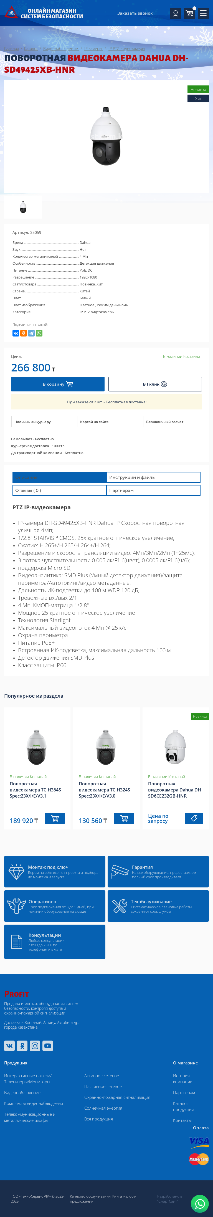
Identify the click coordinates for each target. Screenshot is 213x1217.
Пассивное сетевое (103, 1086)
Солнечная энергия (103, 1108)
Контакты (182, 1120)
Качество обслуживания (90, 1196)
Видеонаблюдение (22, 1092)
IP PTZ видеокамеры (97, 311)
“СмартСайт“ (167, 1201)
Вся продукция (98, 1119)
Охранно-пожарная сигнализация (117, 1097)
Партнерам (184, 1092)
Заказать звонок (135, 13)
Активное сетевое (101, 1075)
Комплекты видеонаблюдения (33, 1103)
